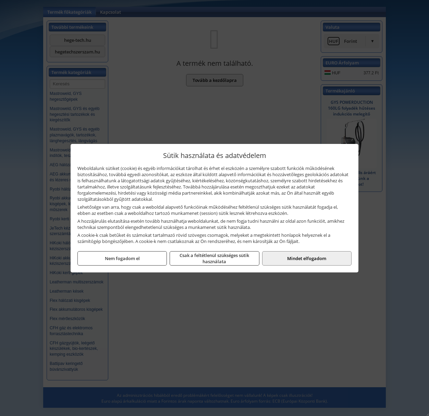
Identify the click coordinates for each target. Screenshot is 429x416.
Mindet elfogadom (306, 258)
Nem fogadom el (122, 258)
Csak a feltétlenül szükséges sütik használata (214, 258)
